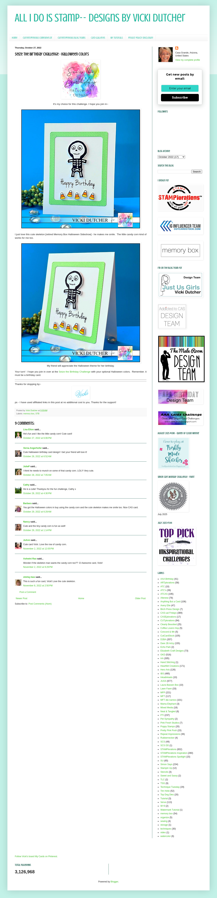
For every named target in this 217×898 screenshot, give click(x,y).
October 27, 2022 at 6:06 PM (37, 438)
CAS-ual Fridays (168, 613)
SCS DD (164, 745)
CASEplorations (168, 616)
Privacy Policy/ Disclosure (140, 37)
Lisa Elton (28, 429)
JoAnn (26, 540)
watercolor (165, 836)
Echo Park (165, 647)
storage (164, 825)
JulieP (26, 466)
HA (162, 658)
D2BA (163, 639)
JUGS (163, 681)
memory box (28, 413)
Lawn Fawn (166, 688)
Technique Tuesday (170, 787)
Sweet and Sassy (169, 775)
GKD (162, 654)
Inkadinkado (166, 677)
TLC (162, 779)
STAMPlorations (168, 749)
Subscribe (180, 97)
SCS (162, 741)
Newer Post (21, 598)
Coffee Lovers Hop (169, 628)
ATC (162, 586)
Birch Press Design (169, 609)
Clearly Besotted (168, 624)
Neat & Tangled (168, 711)
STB (37, 413)
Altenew (164, 598)
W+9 (162, 806)
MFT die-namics (168, 700)
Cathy (26, 485)
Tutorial (164, 798)
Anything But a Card (170, 601)
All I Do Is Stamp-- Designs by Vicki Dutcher (100, 18)
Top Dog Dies (167, 794)
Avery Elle (165, 605)
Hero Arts (165, 669)
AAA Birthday (167, 579)
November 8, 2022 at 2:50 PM (37, 585)
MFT (162, 696)
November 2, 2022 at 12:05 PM (38, 548)
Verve (163, 802)
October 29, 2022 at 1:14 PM (37, 530)
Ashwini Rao (30, 558)
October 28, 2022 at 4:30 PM (37, 493)
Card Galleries (98, 37)
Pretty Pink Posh (168, 730)
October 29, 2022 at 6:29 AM (37, 511)
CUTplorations (167, 620)
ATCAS (164, 594)
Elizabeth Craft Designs (172, 650)
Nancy (26, 521)
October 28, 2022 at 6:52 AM (37, 456)
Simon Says (166, 764)
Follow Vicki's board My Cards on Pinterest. (36, 856)
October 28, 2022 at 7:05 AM (37, 475)
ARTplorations (167, 582)
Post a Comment (27, 592)
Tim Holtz (165, 791)
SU (162, 760)
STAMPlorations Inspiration (173, 753)
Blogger (114, 881)
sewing (163, 821)
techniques (165, 828)
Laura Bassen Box (169, 685)
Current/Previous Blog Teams (71, 37)
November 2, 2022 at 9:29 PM (37, 567)
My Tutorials (117, 37)
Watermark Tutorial (169, 810)
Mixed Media (166, 707)
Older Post (140, 598)
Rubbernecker (167, 738)
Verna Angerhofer (32, 448)
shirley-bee (29, 577)
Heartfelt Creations (169, 666)
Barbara (27, 503)
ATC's (163, 590)
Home (14, 37)
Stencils (164, 772)
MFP (162, 692)
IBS (162, 673)
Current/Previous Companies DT (37, 37)
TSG (162, 783)
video (163, 832)
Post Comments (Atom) (40, 604)
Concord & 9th (167, 632)
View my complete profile (187, 60)
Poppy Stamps (167, 726)
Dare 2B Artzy (167, 643)
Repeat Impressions (170, 734)
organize (164, 817)
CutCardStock (167, 635)
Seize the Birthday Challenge (75, 371)
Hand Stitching (167, 662)
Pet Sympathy (167, 719)
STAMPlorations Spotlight (173, 756)
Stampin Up (166, 768)
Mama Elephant (168, 704)
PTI (162, 715)
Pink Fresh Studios (169, 722)
